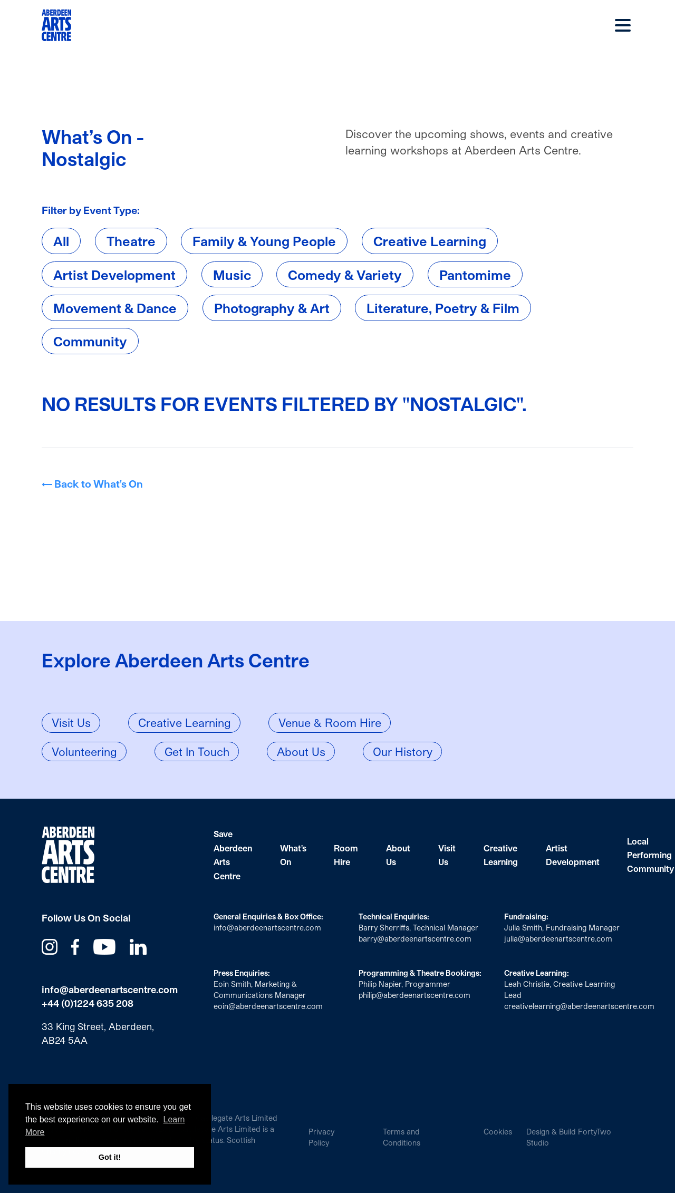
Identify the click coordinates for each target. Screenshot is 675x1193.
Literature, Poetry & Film (443, 308)
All (61, 241)
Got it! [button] (110, 1157)
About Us (301, 751)
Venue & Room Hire (329, 722)
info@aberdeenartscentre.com (110, 989)
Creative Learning (429, 241)
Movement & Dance (115, 308)
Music (232, 274)
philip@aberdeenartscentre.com (414, 995)
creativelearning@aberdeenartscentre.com (579, 1006)
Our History (402, 751)
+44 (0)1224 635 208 (87, 1002)
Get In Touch (197, 751)
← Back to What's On (92, 484)
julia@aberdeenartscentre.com (558, 938)
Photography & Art (272, 308)
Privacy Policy (321, 1137)
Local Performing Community (650, 855)
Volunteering (84, 751)
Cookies (498, 1131)
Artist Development (114, 274)
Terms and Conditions (401, 1137)
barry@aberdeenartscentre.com (415, 938)
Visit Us (71, 722)
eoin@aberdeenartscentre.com (268, 1006)
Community (90, 341)
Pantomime (475, 274)
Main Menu (623, 25)
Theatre (131, 241)
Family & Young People (264, 241)
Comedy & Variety (345, 274)
